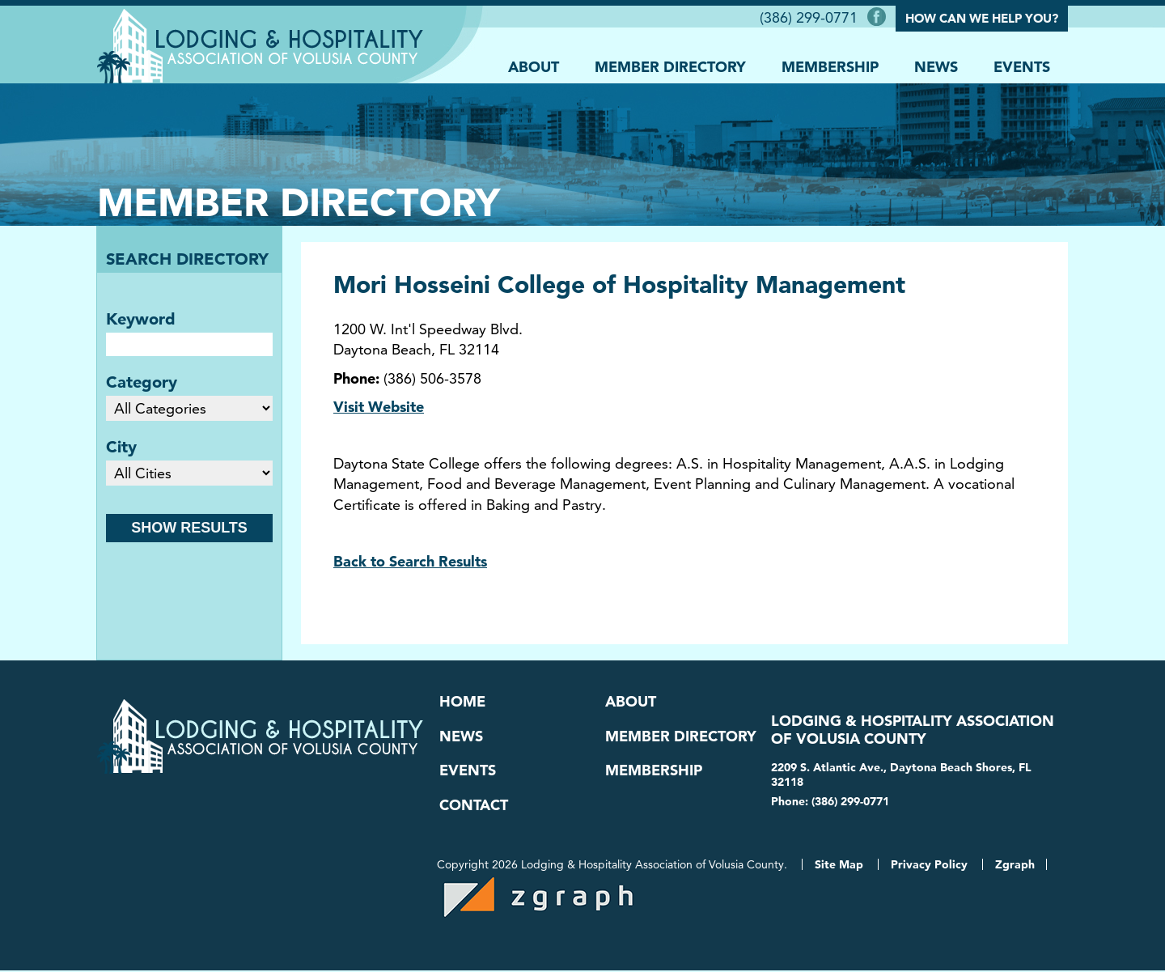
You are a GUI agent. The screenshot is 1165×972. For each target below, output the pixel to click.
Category (141, 382)
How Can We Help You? (981, 18)
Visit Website (378, 406)
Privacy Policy (929, 866)
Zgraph (1015, 866)
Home (462, 702)
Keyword (141, 319)
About (533, 66)
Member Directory (670, 66)
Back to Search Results (410, 561)
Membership (830, 66)
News (936, 66)
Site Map (839, 866)
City (121, 446)
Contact (473, 806)
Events (1021, 66)
